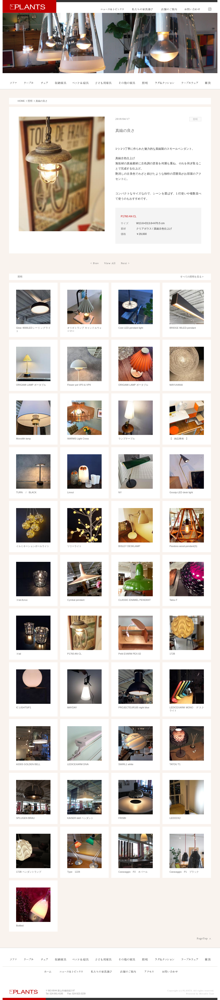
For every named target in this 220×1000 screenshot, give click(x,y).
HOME (21, 101)
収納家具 (61, 83)
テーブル (29, 83)
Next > (125, 263)
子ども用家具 (103, 83)
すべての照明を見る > (191, 276)
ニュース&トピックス (112, 9)
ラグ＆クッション (164, 83)
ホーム (47, 971)
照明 (145, 83)
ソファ (13, 83)
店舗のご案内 (169, 9)
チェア (44, 83)
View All (110, 263)
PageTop (202, 938)
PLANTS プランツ (29, 6)
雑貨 (208, 83)
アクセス (149, 971)
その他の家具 (126, 83)
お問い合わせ (192, 9)
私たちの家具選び (142, 9)
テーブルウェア (189, 83)
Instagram (208, 9)
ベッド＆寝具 (80, 83)
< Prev (94, 263)
